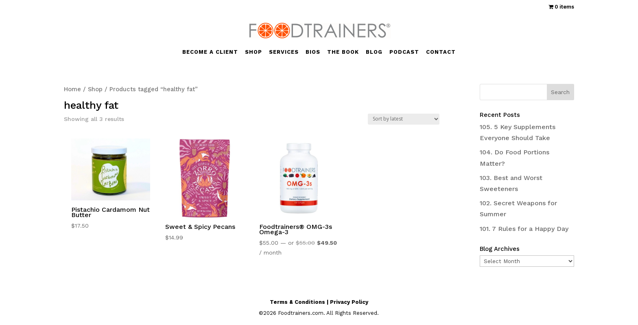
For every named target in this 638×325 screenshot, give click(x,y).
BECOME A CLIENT (210, 52)
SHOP (253, 52)
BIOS (313, 52)
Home (72, 89)
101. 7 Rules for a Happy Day (524, 229)
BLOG (374, 52)
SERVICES (284, 52)
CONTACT (441, 52)
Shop (95, 89)
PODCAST (404, 52)
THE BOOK (343, 52)
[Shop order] (403, 119)
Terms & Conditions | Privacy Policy (319, 302)
